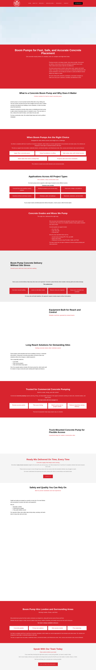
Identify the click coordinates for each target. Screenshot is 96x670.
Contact (66, 3)
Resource (58, 3)
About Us (35, 3)
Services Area (50, 3)
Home (29, 3)
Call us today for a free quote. (48, 664)
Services (41, 3)
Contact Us (48, 476)
